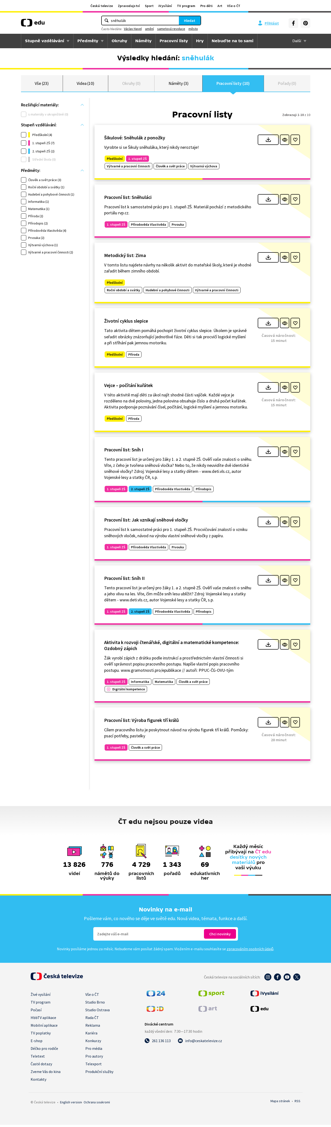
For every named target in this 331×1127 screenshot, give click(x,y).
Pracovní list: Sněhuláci (128, 199)
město (193, 29)
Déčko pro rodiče (44, 1050)
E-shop (36, 1042)
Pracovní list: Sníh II (124, 580)
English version (71, 1104)
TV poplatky (41, 1035)
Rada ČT (92, 1019)
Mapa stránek (280, 1103)
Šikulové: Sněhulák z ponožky (134, 139)
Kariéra (91, 1035)
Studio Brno (95, 1004)
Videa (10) (85, 84)
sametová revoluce (171, 29)
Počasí (36, 1012)
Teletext (38, 1058)
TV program (186, 6)
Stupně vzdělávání (44, 40)
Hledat (189, 20)
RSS (297, 1103)
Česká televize (101, 6)
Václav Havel (133, 29)
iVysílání (165, 6)
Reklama (92, 1027)
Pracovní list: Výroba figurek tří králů (141, 722)
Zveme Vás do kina (46, 1073)
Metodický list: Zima (125, 257)
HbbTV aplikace (43, 1019)
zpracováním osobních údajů (250, 951)
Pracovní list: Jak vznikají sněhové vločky (146, 522)
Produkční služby (99, 1073)
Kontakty (38, 1081)
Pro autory (94, 1058)
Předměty (87, 40)
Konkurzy (93, 1042)
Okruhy (119, 40)
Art (219, 6)
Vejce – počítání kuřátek (128, 387)
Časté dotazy (41, 1066)
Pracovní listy (174, 40)
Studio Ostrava (97, 1012)
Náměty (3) (179, 84)
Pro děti (206, 6)
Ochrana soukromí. (97, 1104)
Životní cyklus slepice (126, 323)
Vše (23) (42, 84)
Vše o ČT (233, 6)
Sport (149, 6)
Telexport (93, 1066)
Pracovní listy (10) (233, 84)
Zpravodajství (129, 6)
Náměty (143, 40)
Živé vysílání (40, 996)
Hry (200, 40)
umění (149, 29)
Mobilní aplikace (44, 1027)
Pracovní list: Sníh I (123, 451)
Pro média (93, 1050)
